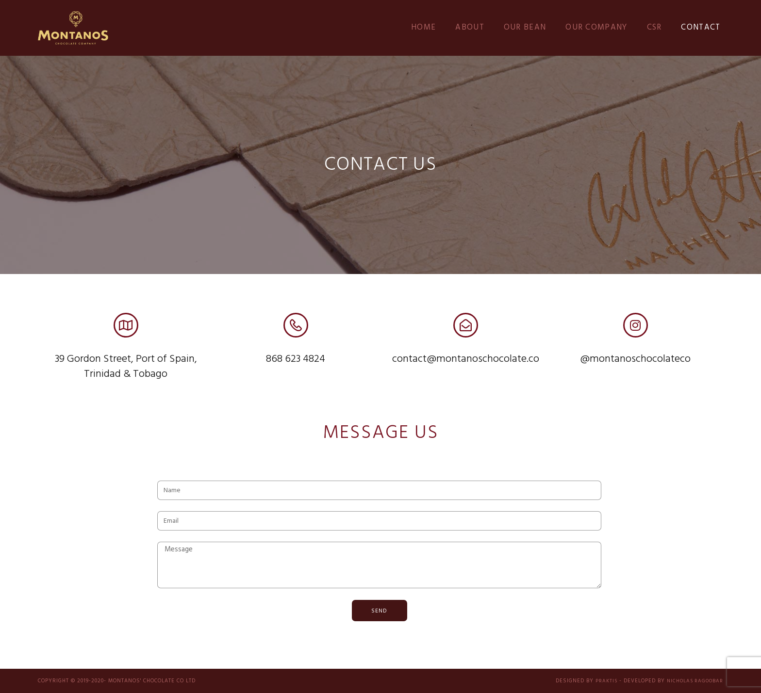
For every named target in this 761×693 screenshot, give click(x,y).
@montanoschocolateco (635, 359)
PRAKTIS (601, 681)
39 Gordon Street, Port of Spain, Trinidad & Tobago (126, 367)
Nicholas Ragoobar (692, 681)
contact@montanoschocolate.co (465, 359)
